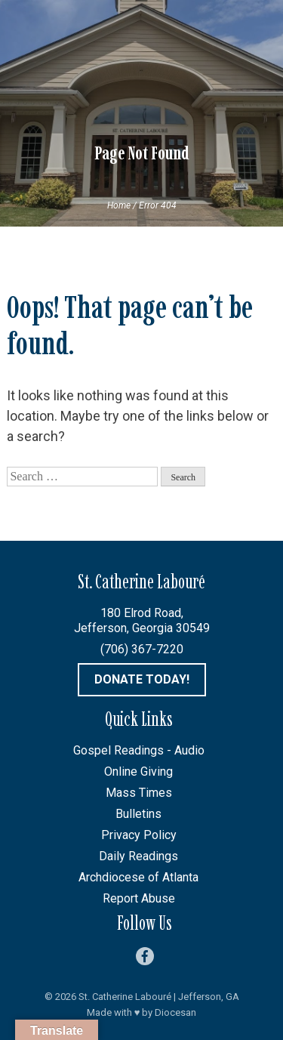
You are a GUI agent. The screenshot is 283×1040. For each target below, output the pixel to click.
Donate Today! (141, 679)
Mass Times (139, 792)
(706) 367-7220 (141, 649)
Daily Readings (138, 856)
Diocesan (175, 1012)
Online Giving (138, 771)
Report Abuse (139, 898)
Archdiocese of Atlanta (138, 877)
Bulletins (138, 814)
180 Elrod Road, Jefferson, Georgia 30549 (142, 620)
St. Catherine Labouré (124, 996)
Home (119, 205)
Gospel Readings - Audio (139, 750)
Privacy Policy (139, 835)
